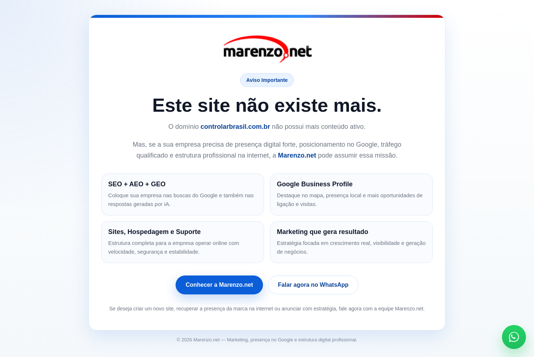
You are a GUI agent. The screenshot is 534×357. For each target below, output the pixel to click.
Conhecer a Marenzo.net (219, 285)
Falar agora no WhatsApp (313, 285)
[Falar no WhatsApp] (514, 337)
